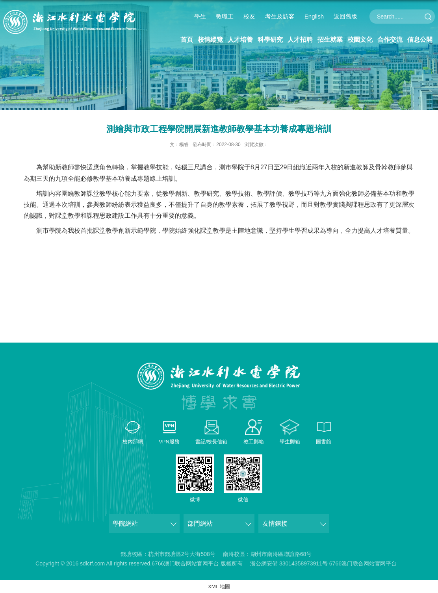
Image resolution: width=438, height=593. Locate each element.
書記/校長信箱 (211, 442)
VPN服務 (169, 442)
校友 (249, 16)
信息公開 (419, 39)
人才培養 (240, 39)
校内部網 (132, 442)
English (314, 16)
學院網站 (125, 523)
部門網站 (200, 523)
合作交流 (390, 39)
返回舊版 (345, 16)
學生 (200, 16)
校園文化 (360, 39)
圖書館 (323, 442)
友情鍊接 (275, 523)
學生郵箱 (290, 442)
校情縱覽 (210, 39)
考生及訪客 (280, 16)
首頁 (186, 39)
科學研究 (270, 39)
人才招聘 (300, 39)
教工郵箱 (253, 442)
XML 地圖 (219, 586)
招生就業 (330, 39)
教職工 (225, 16)
